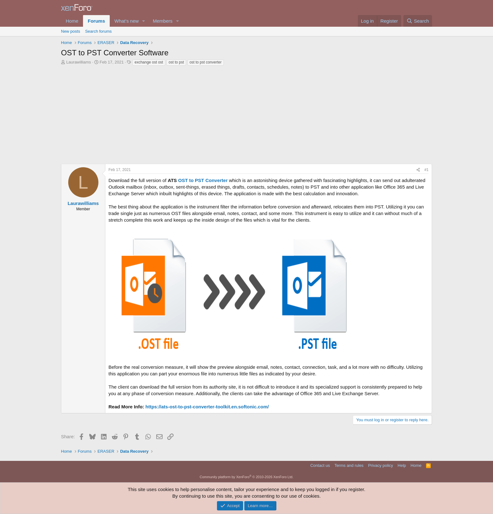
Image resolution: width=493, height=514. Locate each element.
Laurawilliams (78, 62)
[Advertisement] (246, 113)
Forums (96, 21)
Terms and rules (349, 465)
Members (163, 21)
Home (72, 21)
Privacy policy (380, 465)
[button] (143, 21)
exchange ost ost (149, 62)
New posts (70, 31)
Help (402, 465)
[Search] (417, 21)
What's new (126, 21)
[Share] (418, 170)
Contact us (320, 465)
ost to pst (176, 62)
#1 (426, 170)
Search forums (98, 31)
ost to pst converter (206, 62)
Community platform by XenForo (246, 477)
